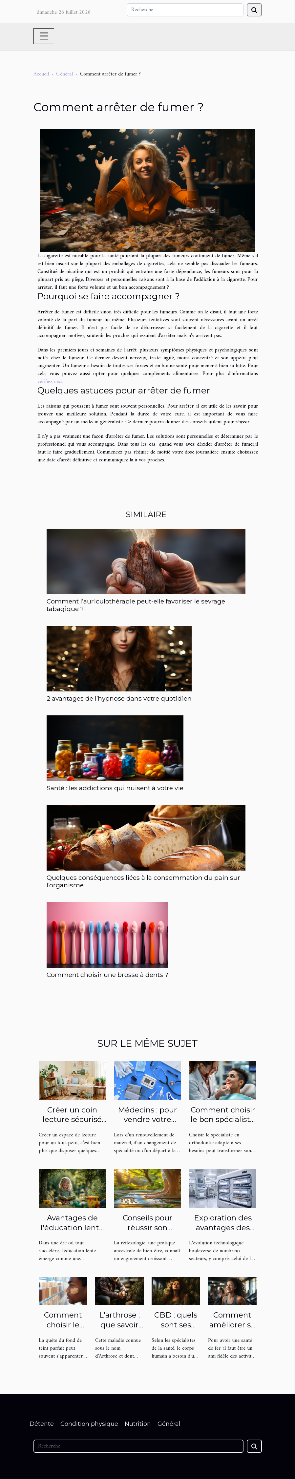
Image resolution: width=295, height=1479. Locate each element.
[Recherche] (185, 9)
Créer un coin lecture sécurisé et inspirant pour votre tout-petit (72, 1124)
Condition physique (89, 1423)
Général (64, 74)
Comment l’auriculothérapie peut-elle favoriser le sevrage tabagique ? (136, 605)
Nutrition (138, 1423)
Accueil (41, 74)
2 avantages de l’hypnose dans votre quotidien (119, 698)
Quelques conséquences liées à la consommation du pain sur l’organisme (143, 881)
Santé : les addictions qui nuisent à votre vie (115, 788)
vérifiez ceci (49, 381)
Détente (42, 1423)
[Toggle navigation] (43, 36)
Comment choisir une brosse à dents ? (107, 975)
